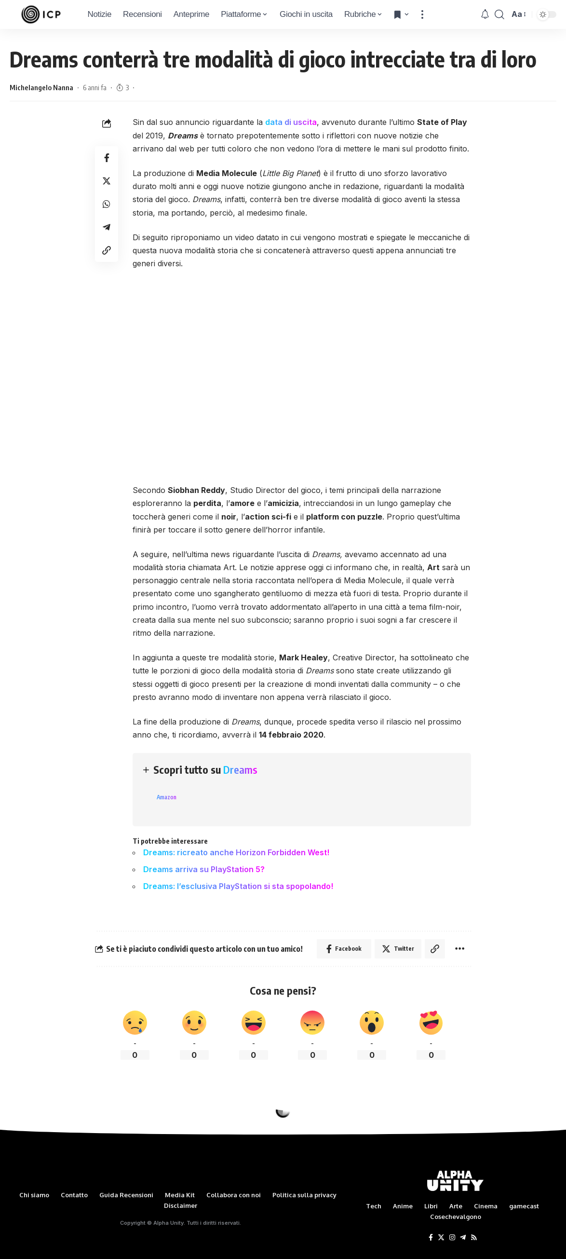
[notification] (485, 14)
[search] (499, 14)
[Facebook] (430, 1238)
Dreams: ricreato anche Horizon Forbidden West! (236, 852)
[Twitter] (441, 1238)
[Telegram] (463, 1238)
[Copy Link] (106, 250)
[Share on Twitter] (106, 180)
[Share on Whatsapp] (106, 204)
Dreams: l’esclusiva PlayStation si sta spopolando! (238, 886)
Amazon (166, 797)
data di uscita (291, 122)
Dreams (240, 769)
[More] (459, 948)
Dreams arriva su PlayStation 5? (204, 869)
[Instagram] (452, 1238)
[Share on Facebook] (106, 157)
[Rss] (474, 1238)
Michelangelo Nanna (41, 87)
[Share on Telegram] (106, 227)
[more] (422, 14)
